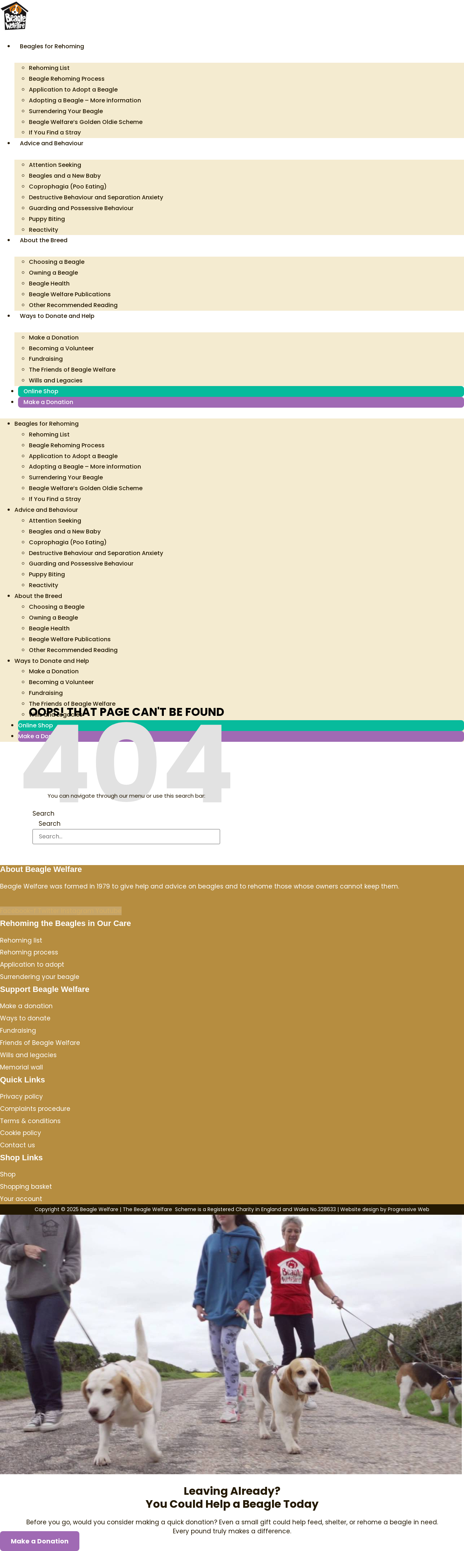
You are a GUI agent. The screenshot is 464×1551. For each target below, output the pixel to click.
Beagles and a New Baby (65, 176)
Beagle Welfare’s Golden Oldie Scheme (86, 122)
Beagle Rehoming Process (67, 79)
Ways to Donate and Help (57, 316)
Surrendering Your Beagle (66, 111)
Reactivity (43, 230)
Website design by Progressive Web (384, 1209)
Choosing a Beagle (56, 262)
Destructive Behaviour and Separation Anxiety (96, 197)
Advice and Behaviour (51, 143)
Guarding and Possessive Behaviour (81, 208)
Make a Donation (54, 337)
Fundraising (46, 359)
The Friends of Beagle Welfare (72, 369)
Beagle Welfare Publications (70, 294)
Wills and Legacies (56, 380)
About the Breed (43, 240)
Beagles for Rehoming (52, 46)
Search (43, 814)
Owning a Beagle (53, 273)
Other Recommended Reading (73, 305)
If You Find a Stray (55, 132)
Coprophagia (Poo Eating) (68, 186)
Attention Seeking (55, 165)
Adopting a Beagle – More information (85, 100)
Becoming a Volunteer (61, 348)
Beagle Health (49, 283)
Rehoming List (49, 68)
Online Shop (40, 391)
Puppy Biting (47, 219)
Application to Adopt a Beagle (73, 89)
